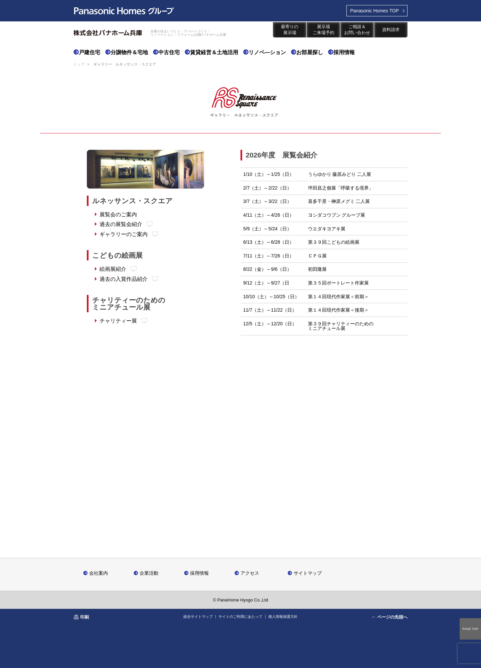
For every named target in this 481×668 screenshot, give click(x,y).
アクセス (249, 572)
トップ (79, 64)
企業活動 (149, 572)
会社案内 (98, 572)
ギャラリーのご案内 (124, 234)
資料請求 (390, 29)
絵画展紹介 (113, 269)
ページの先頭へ (392, 617)
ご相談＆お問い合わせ (357, 29)
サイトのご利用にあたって (240, 617)
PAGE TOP (470, 629)
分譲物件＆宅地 (129, 52)
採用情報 (344, 52)
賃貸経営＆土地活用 (214, 52)
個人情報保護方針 (283, 617)
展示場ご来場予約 (323, 29)
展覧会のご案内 (118, 214)
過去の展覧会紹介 (121, 224)
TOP (374, 10)
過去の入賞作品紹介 (124, 279)
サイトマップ (308, 572)
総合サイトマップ (198, 617)
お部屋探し (309, 52)
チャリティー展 (118, 321)
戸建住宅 (89, 52)
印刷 (84, 617)
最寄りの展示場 (289, 29)
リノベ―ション (267, 52)
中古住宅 (169, 52)
